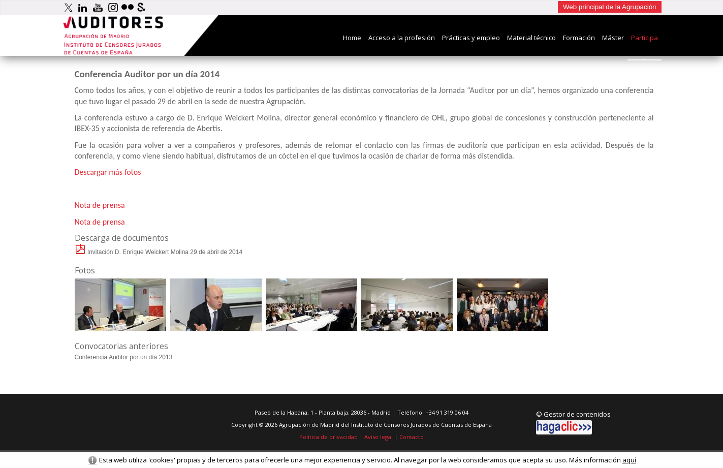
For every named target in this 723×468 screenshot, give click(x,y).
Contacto (411, 437)
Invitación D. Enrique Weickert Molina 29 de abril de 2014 (159, 252)
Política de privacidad (328, 437)
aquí (629, 459)
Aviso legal (378, 437)
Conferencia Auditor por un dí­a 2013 (124, 357)
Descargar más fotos (108, 172)
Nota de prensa (100, 205)
